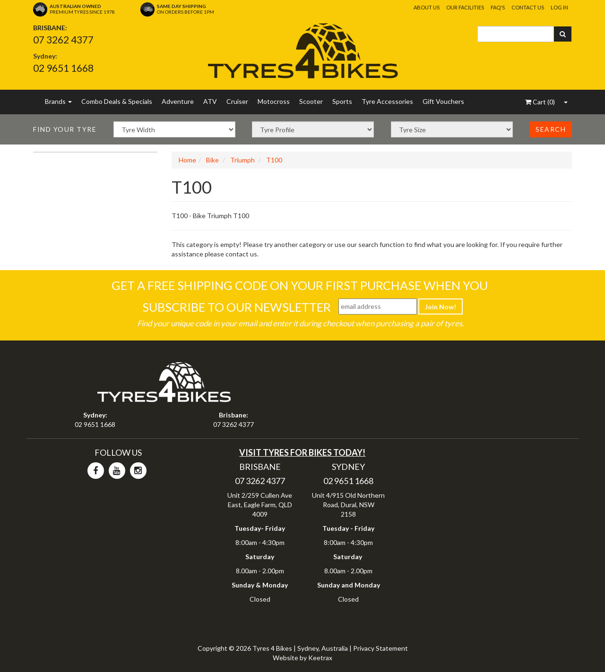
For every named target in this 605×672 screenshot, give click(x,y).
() (540, 102)
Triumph (242, 160)
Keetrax (320, 658)
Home (187, 160)
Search (551, 129)
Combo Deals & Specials (116, 101)
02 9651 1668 (63, 68)
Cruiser (237, 101)
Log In (559, 7)
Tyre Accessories (387, 101)
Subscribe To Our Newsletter (236, 307)
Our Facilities (465, 7)
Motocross (274, 101)
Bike (212, 160)
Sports (342, 101)
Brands (58, 101)
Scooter (311, 101)
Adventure (178, 101)
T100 (274, 160)
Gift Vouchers (443, 101)
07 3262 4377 (63, 39)
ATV (210, 101)
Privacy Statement (380, 648)
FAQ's (498, 7)
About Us (427, 7)
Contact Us (527, 7)
